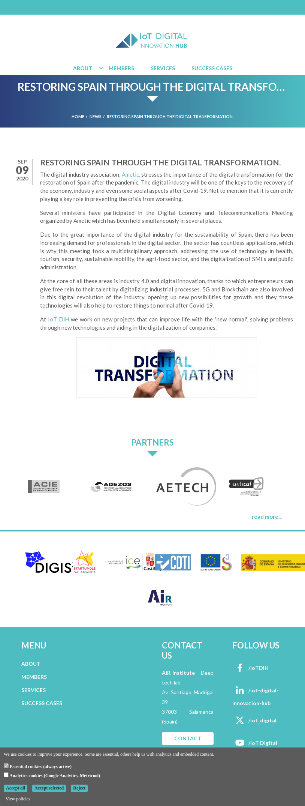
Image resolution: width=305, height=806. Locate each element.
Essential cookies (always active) (38, 766)
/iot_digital (254, 720)
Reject (79, 788)
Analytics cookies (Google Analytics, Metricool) (52, 775)
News (96, 116)
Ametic (130, 174)
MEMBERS (34, 677)
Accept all (15, 788)
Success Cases (211, 68)
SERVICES (33, 690)
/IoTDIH (250, 668)
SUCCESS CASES (41, 703)
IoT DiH (58, 319)
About (82, 68)
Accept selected (49, 788)
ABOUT (30, 663)
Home (78, 116)
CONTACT (187, 738)
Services (163, 68)
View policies (18, 798)
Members (121, 68)
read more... (267, 516)
